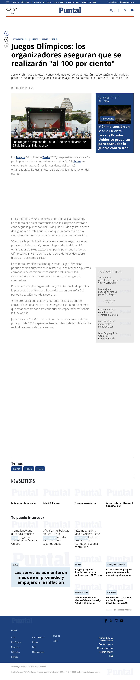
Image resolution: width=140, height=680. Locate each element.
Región (37, 2)
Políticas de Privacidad (38, 667)
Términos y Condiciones (19, 667)
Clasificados (106, 652)
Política (14, 657)
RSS (111, 655)
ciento (77, 161)
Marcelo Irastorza (110, 301)
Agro (55, 640)
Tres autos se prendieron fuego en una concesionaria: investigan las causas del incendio (108, 282)
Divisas (78, 564)
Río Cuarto (26, 2)
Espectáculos (72, 2)
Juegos (20, 157)
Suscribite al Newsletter (106, 639)
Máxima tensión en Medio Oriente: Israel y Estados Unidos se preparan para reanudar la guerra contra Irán (114, 137)
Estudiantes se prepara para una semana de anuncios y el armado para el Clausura (119, 573)
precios (15, 565)
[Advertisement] (69, 195)
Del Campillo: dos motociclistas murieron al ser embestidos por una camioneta (108, 326)
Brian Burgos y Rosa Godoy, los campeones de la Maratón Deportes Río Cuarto (107, 338)
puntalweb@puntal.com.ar (90, 672)
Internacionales (49, 538)
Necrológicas (38, 652)
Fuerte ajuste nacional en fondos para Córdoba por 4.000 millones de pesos (107, 294)
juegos (16, 468)
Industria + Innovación (24, 503)
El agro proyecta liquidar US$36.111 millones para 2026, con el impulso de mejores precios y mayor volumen (88, 576)
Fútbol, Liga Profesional (116, 564)
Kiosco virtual (89, 2)
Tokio (46, 157)
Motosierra (111, 592)
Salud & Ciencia (51, 503)
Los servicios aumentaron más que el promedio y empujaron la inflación (40, 577)
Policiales (59, 2)
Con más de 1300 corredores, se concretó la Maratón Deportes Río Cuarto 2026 (108, 315)
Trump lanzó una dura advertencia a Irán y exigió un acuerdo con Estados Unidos (24, 537)
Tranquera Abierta (85, 503)
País (34, 647)
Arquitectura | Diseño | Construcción (119, 504)
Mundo (56, 636)
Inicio (16, 2)
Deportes (47, 2)
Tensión (15, 538)
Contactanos (106, 644)
